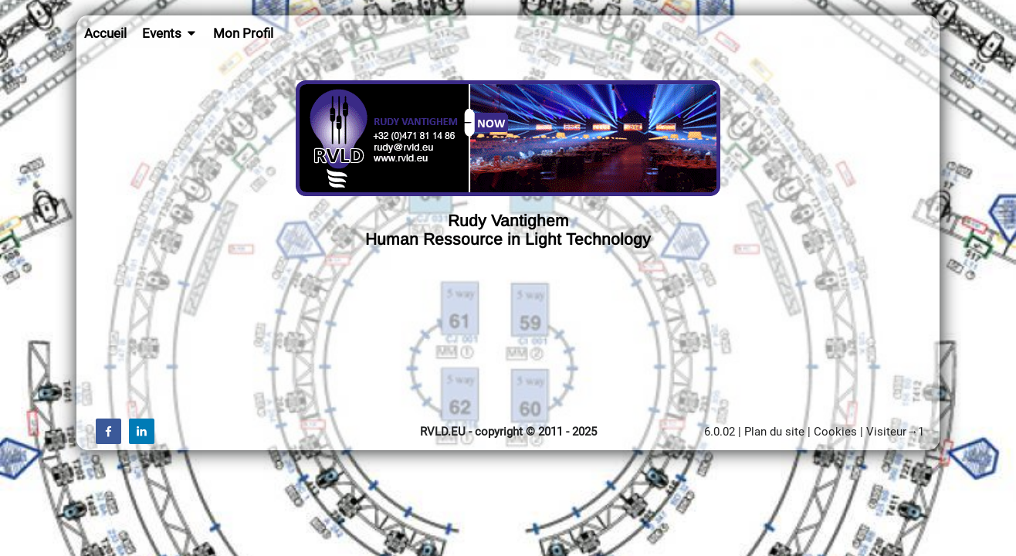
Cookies (835, 432)
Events (170, 33)
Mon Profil (243, 33)
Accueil (105, 33)
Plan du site (774, 432)
